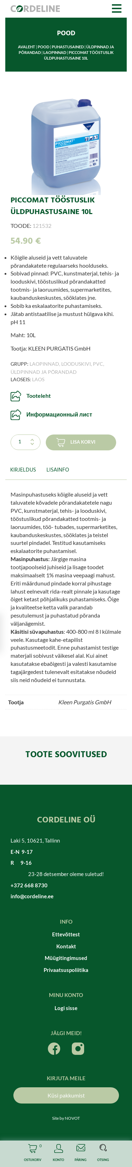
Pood (43, 46)
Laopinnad (54, 52)
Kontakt (66, 946)
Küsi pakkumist (66, 1095)
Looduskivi (76, 364)
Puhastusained (68, 46)
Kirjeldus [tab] (23, 470)
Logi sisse (66, 1008)
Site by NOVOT (66, 1118)
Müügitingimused (66, 958)
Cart (33, 1153)
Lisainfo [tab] (57, 470)
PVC (98, 364)
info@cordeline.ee (32, 896)
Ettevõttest (66, 934)
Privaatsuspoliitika (66, 970)
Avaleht (26, 46)
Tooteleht (38, 395)
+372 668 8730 (29, 885)
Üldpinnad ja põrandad (44, 372)
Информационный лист (59, 414)
